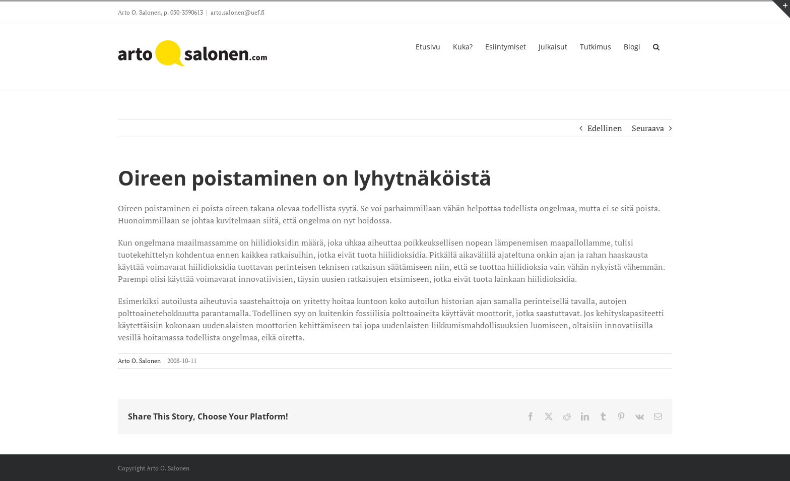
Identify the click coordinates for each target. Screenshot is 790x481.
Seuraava (648, 128)
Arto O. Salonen (139, 361)
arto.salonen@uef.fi (238, 12)
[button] (656, 46)
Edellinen (604, 128)
